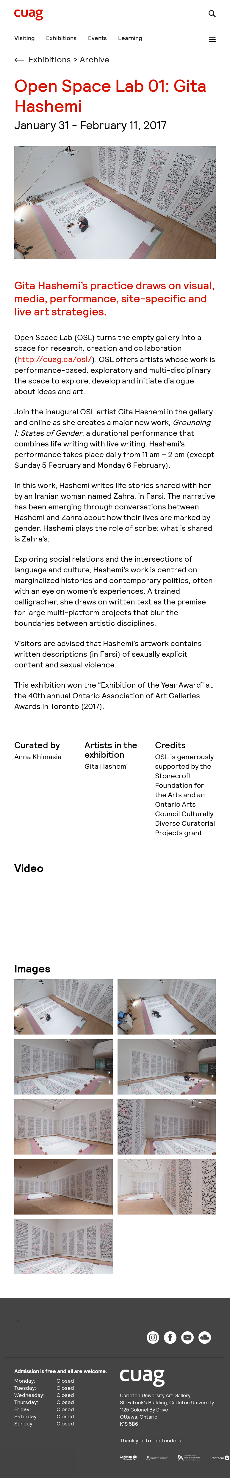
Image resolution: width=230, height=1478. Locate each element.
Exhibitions (61, 37)
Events (97, 37)
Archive (94, 59)
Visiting (24, 37)
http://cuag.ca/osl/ (54, 359)
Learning (130, 37)
